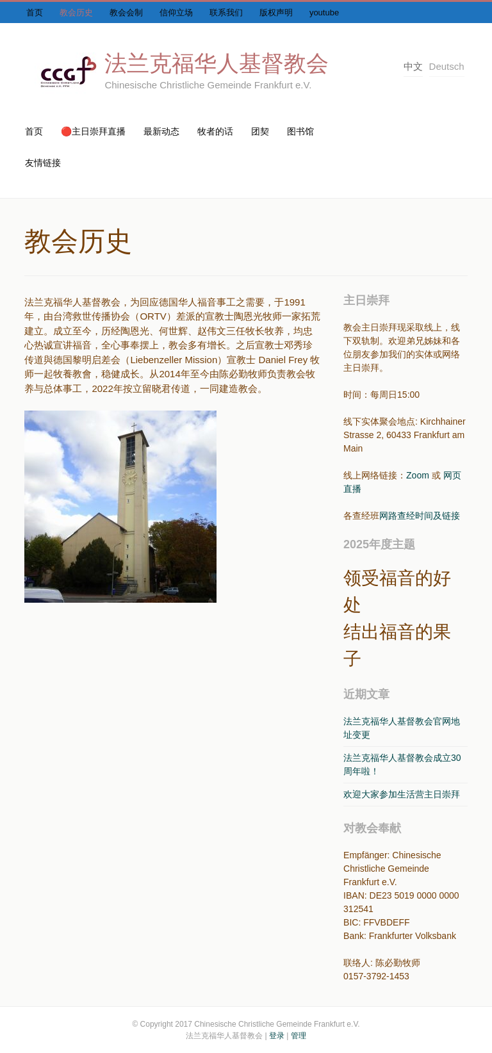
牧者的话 (215, 131)
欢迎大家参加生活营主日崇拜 (401, 794)
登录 (276, 1035)
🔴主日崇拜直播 (93, 131)
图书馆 (300, 131)
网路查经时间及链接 (419, 515)
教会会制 (126, 12)
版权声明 (276, 12)
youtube (324, 12)
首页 (34, 12)
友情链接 (43, 163)
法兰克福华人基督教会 (216, 63)
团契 (260, 131)
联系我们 (226, 12)
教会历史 (76, 12)
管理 (298, 1035)
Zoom (417, 475)
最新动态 (161, 131)
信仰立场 (176, 12)
